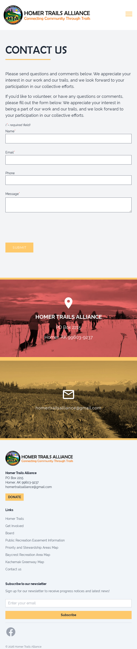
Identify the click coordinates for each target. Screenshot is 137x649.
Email (10, 152)
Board (9, 533)
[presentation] (39, 227)
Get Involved (14, 526)
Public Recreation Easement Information (35, 540)
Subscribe (68, 615)
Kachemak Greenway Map (24, 562)
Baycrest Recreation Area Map (27, 555)
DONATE (14, 497)
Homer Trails (14, 519)
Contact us (13, 569)
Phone (10, 173)
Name (10, 131)
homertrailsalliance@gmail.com (68, 408)
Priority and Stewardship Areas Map (31, 547)
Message (12, 194)
